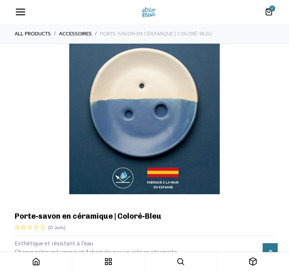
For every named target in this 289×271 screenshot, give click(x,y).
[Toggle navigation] (20, 12)
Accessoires (75, 33)
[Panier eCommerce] (268, 12)
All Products (33, 33)
